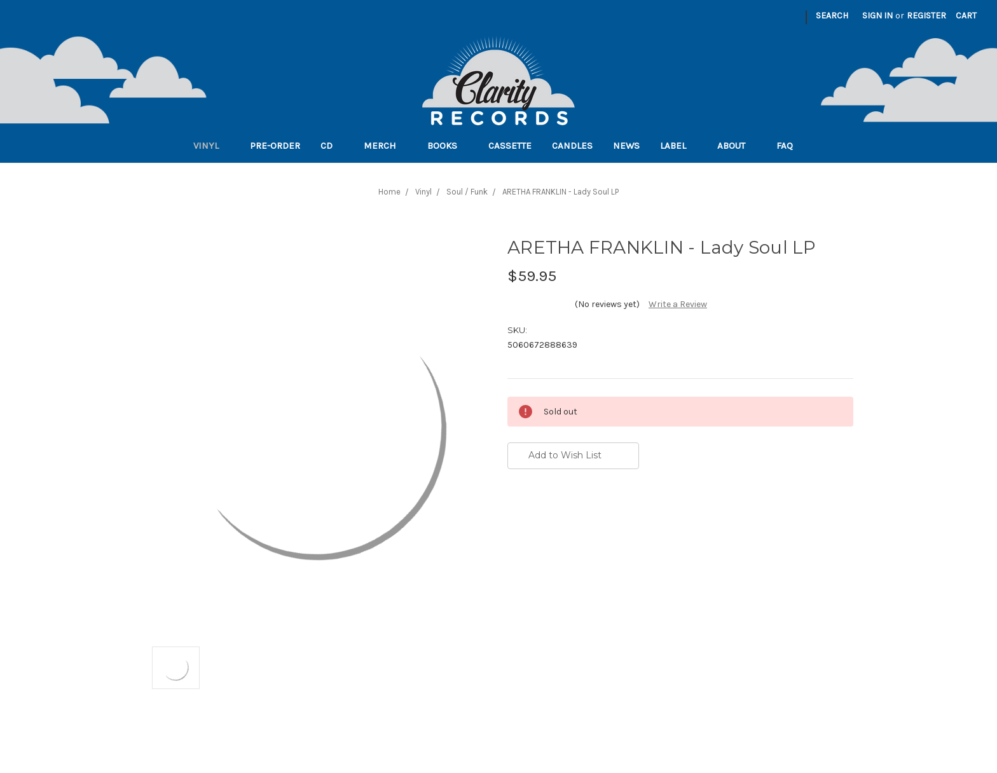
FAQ (790, 145)
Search (832, 15)
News (626, 145)
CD (331, 145)
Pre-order (275, 145)
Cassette (510, 145)
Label (678, 145)
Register (926, 15)
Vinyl (211, 145)
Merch (385, 145)
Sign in (877, 15)
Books (447, 145)
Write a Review (678, 304)
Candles (572, 145)
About (736, 145)
